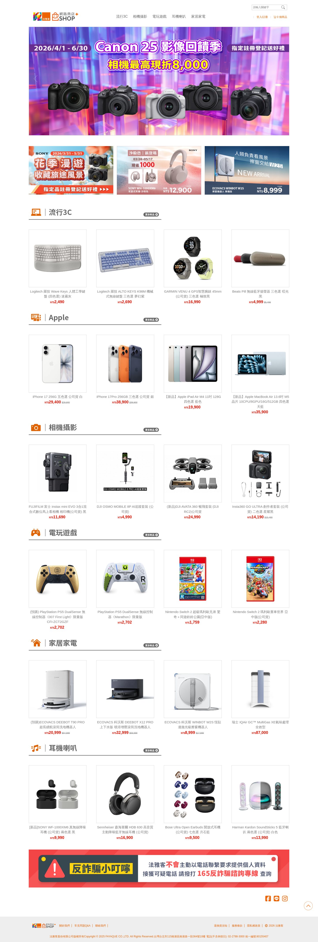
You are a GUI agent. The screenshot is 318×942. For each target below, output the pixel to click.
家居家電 (198, 16)
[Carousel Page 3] (156, 126)
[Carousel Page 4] (161, 126)
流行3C (122, 16)
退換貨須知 (220, 925)
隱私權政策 (253, 925)
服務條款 (237, 925)
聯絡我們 (100, 925)
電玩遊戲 (159, 16)
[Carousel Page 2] (152, 126)
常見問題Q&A (82, 925)
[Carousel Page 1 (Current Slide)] (147, 126)
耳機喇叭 (179, 16)
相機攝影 (140, 16)
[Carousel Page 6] (171, 126)
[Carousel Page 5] (166, 126)
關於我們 (64, 925)
